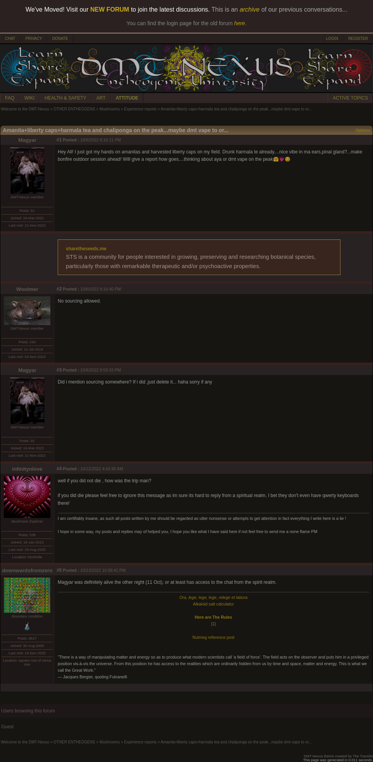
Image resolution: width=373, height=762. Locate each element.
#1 (59, 140)
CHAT (10, 38)
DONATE (60, 38)
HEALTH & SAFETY (65, 98)
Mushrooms (110, 109)
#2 (59, 289)
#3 (59, 370)
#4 (59, 468)
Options (363, 130)
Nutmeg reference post (213, 637)
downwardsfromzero (27, 570)
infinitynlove (27, 469)
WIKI (29, 98)
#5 (59, 570)
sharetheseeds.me (86, 248)
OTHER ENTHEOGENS (74, 109)
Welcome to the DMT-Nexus (25, 109)
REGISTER (358, 38)
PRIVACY (33, 38)
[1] (213, 623)
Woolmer (27, 289)
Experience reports (140, 109)
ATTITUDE (127, 98)
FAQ (9, 98)
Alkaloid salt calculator (213, 604)
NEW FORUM (109, 9)
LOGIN (332, 38)
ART (101, 98)
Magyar (27, 140)
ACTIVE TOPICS (350, 98)
